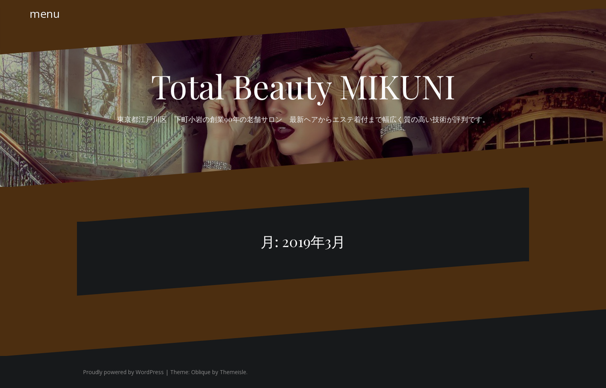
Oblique (201, 372)
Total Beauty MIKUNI (303, 86)
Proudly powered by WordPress (123, 372)
